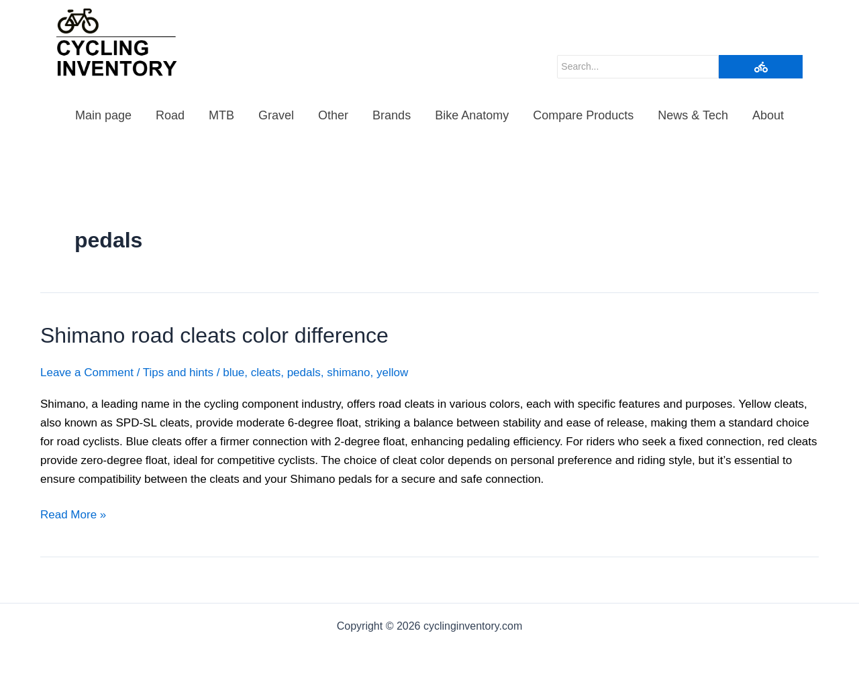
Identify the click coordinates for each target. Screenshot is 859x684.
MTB (221, 115)
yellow (392, 372)
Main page (103, 115)
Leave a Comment (87, 372)
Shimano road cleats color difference (214, 335)
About (768, 115)
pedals (304, 372)
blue (233, 372)
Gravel (276, 115)
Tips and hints (178, 372)
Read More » (73, 513)
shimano (348, 372)
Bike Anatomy (472, 115)
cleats (266, 372)
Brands (391, 115)
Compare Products (583, 115)
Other (333, 115)
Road (170, 115)
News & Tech (693, 115)
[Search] (638, 66)
